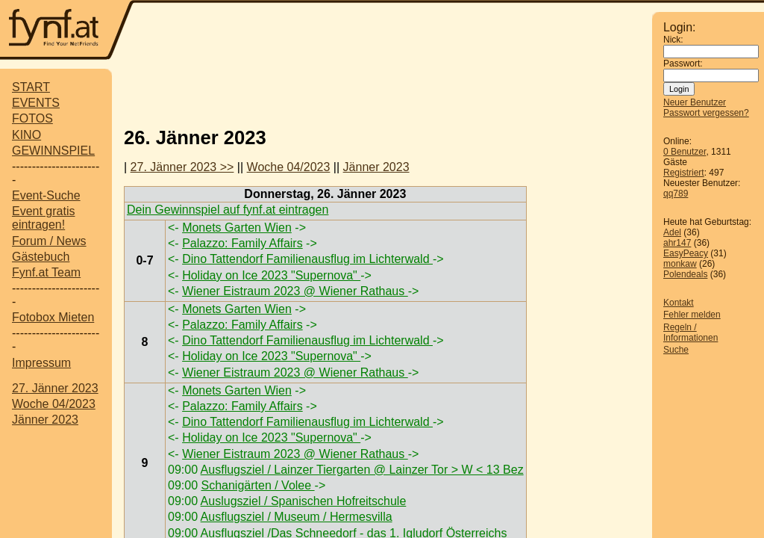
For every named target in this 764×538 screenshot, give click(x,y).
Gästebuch (40, 256)
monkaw (680, 264)
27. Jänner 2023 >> (182, 167)
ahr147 (677, 243)
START (31, 87)
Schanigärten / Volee (257, 485)
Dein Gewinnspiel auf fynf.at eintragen (227, 209)
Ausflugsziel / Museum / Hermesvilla (296, 516)
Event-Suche (46, 195)
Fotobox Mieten (53, 317)
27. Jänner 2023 (55, 388)
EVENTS (36, 102)
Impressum (41, 362)
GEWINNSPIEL (53, 150)
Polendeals (685, 274)
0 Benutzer (684, 151)
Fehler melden (692, 314)
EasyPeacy (685, 253)
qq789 (675, 193)
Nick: (673, 39)
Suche (676, 349)
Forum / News (49, 241)
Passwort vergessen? (706, 113)
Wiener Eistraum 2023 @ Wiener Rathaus (295, 291)
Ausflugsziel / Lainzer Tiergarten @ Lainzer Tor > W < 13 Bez (362, 469)
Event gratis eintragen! (43, 218)
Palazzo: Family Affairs (242, 243)
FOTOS (32, 118)
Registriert (683, 172)
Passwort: (683, 63)
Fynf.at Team (46, 272)
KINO (26, 135)
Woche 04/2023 (54, 404)
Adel (672, 232)
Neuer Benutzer (694, 102)
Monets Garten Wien (237, 227)
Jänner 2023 (45, 419)
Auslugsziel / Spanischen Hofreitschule (304, 501)
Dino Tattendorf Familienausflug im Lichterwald (307, 259)
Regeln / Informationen (690, 332)
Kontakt (678, 302)
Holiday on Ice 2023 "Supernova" (271, 275)
